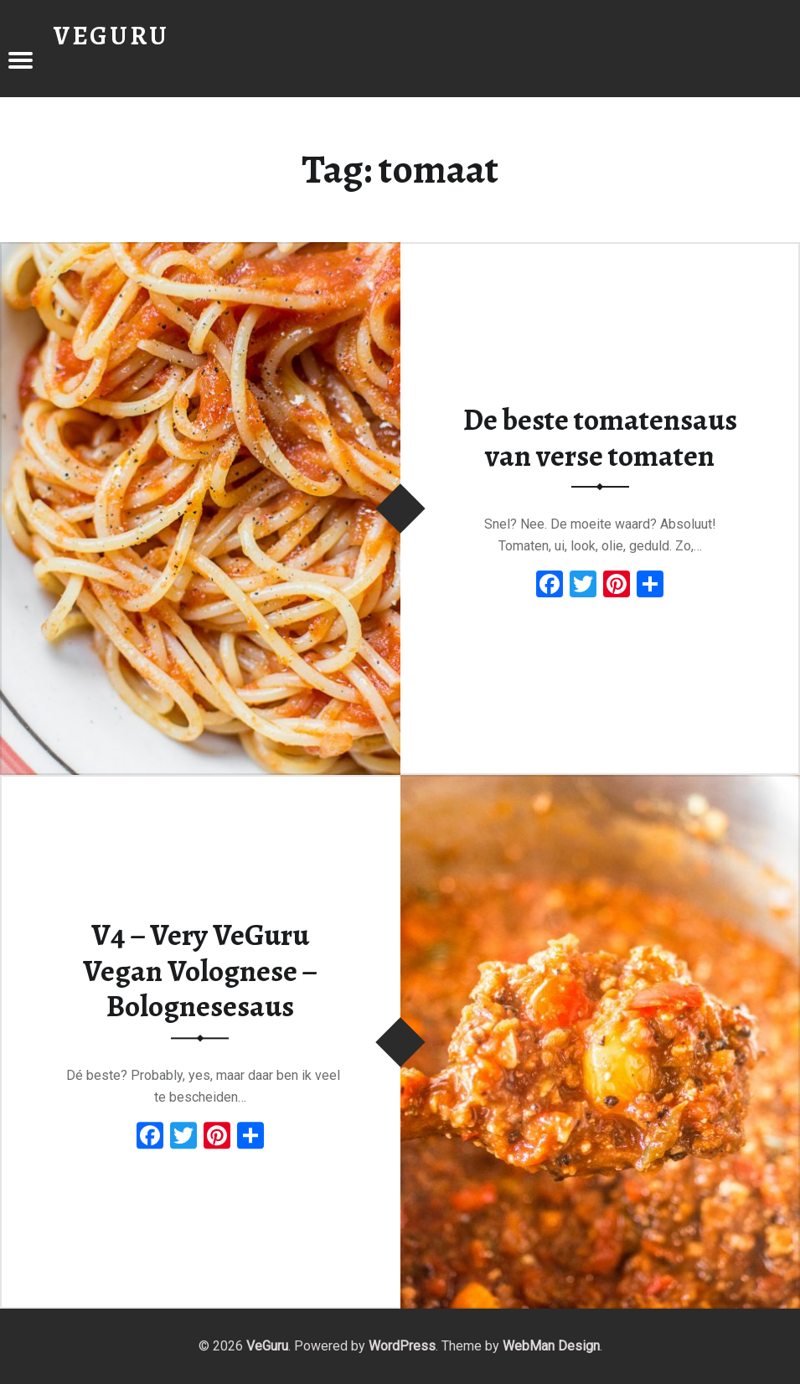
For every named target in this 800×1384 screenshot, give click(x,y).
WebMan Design (551, 1346)
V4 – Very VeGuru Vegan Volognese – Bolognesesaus (200, 970)
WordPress (402, 1346)
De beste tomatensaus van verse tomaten (600, 438)
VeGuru (267, 1346)
